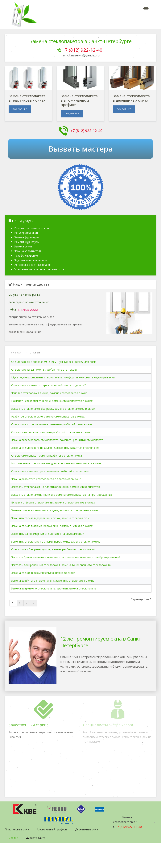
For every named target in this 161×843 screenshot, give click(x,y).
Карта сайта (35, 838)
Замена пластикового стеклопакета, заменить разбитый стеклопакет (57, 440)
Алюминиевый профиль (52, 829)
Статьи (13, 838)
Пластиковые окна (17, 829)
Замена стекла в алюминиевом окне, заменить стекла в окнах (52, 526)
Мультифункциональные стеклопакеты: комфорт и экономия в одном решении (63, 377)
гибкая (23, 309)
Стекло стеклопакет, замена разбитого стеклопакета (46, 455)
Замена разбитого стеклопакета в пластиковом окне (46, 479)
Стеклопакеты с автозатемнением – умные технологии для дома (53, 362)
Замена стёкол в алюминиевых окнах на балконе (43, 573)
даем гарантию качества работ (29, 302)
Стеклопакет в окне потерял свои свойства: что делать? (48, 385)
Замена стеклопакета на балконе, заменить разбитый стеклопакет (55, 448)
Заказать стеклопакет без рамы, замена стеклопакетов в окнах (53, 408)
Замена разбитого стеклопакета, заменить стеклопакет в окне (52, 580)
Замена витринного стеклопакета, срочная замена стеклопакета (54, 588)
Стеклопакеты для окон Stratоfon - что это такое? (44, 369)
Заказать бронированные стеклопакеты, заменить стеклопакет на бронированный (65, 557)
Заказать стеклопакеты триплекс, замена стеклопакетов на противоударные (62, 494)
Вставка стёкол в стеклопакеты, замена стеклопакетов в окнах (53, 502)
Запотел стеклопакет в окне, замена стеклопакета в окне (49, 393)
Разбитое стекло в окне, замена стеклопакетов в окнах (48, 416)
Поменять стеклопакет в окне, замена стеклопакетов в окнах (52, 401)
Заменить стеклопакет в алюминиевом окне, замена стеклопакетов (56, 541)
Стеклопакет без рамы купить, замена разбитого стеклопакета (53, 549)
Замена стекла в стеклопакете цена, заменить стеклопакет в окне (54, 510)
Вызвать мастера (80, 149)
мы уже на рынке (24, 294)
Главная (16, 352)
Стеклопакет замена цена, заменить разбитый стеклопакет (50, 471)
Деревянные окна (86, 829)
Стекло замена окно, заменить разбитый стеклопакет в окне (51, 432)
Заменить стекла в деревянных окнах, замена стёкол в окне (50, 518)
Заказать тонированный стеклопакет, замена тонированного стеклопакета (61, 565)
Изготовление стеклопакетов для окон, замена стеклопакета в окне (56, 463)
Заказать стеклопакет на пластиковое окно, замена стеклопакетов (55, 487)
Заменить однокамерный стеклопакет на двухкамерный (47, 534)
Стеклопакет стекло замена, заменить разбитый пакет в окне (52, 424)
